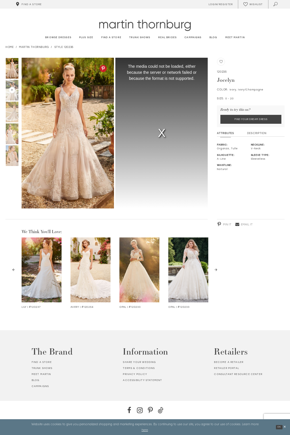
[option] (67, 133)
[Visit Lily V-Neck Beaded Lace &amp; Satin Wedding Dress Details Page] (42, 269)
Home (9, 47)
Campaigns (40, 386)
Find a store (42, 362)
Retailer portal (226, 368)
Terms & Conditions (139, 368)
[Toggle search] (275, 4)
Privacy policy (135, 374)
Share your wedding (139, 362)
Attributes (225, 133)
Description (257, 133)
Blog (36, 380)
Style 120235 (64, 47)
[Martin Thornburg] (145, 25)
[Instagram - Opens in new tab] (139, 410)
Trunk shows (42, 368)
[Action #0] (67, 133)
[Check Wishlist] (253, 4)
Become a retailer (228, 362)
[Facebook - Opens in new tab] (129, 410)
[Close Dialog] (284, 427)
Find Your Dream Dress (251, 119)
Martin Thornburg (34, 47)
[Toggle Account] (220, 4)
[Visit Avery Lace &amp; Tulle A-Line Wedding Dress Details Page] (90, 269)
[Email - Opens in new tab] (244, 224)
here (145, 429)
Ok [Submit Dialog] (278, 427)
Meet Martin (41, 374)
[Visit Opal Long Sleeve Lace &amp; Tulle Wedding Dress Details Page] (139, 269)
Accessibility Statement (142, 380)
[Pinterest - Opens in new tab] (103, 68)
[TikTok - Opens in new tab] (160, 410)
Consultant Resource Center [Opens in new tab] (238, 374)
